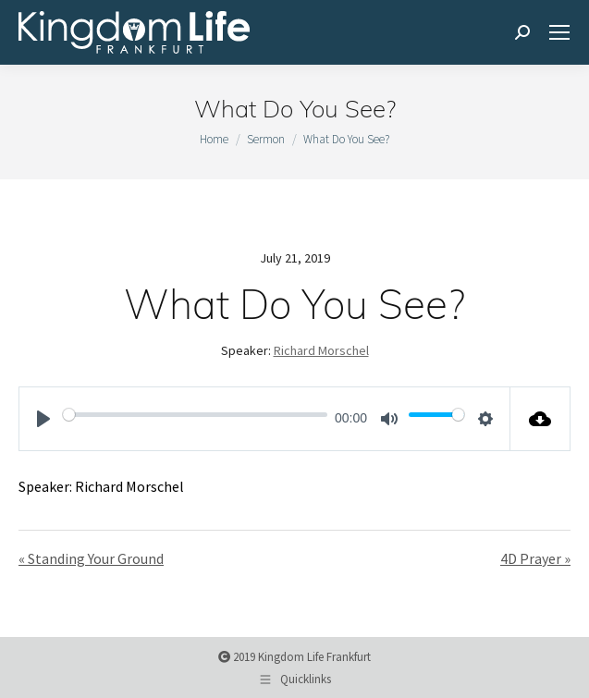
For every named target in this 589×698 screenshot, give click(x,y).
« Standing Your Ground (91, 558)
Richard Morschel (321, 350)
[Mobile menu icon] (559, 32)
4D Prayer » (535, 558)
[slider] (195, 414)
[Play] (43, 419)
